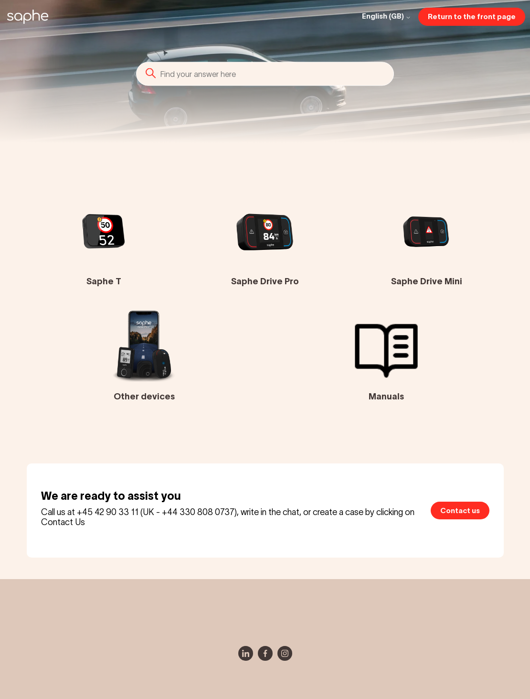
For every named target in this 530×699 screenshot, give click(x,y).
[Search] (265, 74)
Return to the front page (472, 16)
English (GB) (386, 16)
